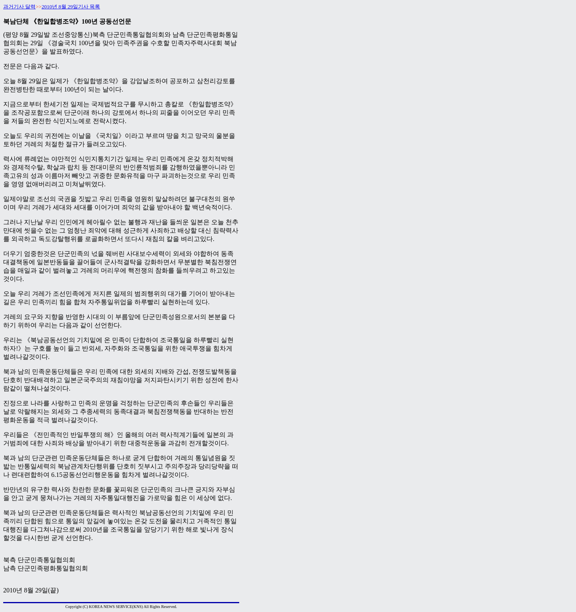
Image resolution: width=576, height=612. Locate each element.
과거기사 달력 (19, 7)
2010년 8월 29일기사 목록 (71, 7)
